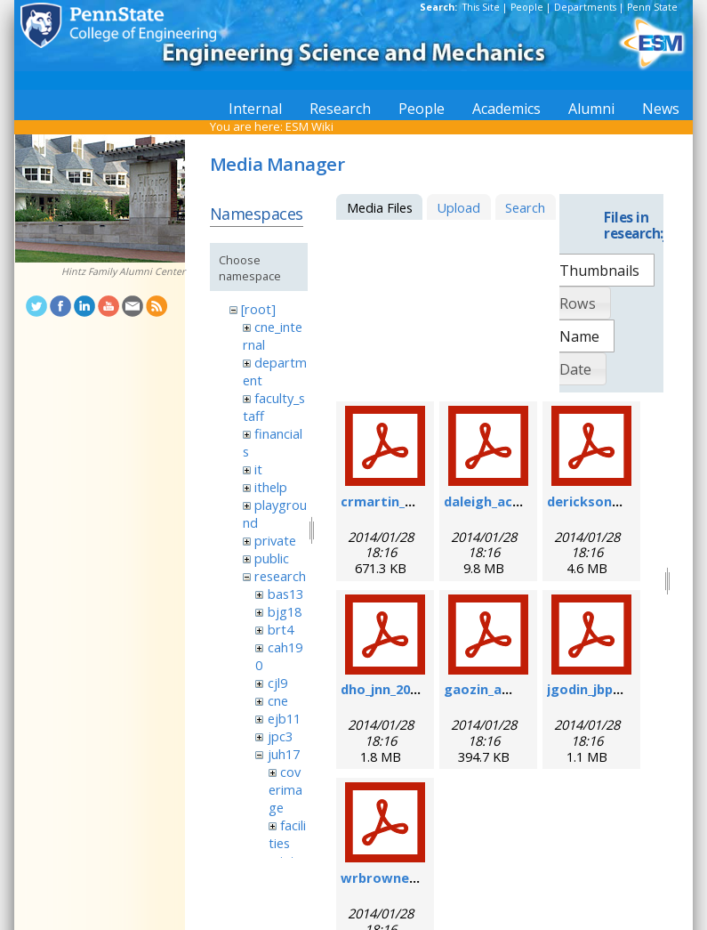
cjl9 (277, 682)
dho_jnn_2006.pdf (395, 689)
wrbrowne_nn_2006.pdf (415, 877)
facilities (287, 834)
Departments (585, 7)
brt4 (280, 629)
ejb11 (284, 718)
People (526, 7)
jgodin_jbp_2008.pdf (609, 689)
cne (278, 700)
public (271, 558)
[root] (258, 309)
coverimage (285, 789)
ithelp (270, 487)
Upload (458, 207)
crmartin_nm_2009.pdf (413, 501)
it (258, 469)
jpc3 (280, 736)
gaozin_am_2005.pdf (509, 689)
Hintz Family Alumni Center (123, 271)
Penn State (652, 7)
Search (525, 207)
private (275, 540)
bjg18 (284, 611)
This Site (481, 7)
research (280, 576)
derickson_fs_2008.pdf (618, 501)
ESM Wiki (309, 126)
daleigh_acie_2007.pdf (513, 501)
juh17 (284, 754)
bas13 (285, 593)
